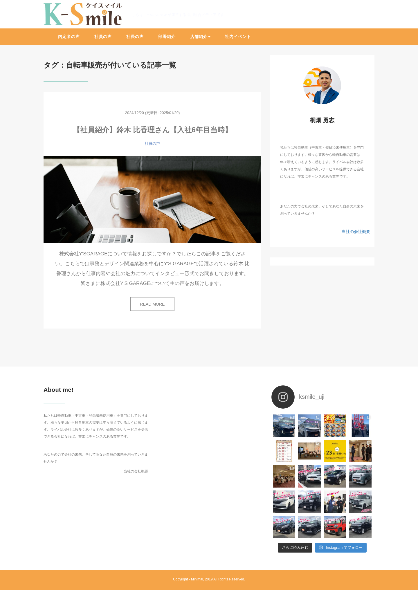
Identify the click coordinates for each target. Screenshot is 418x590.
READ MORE (152, 304)
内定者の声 (69, 36)
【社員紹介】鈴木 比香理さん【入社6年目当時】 (152, 130)
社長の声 (135, 36)
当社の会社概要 (356, 231)
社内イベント (238, 36)
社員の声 (103, 36)
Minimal (197, 579)
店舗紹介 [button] (200, 36)
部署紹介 (167, 36)
